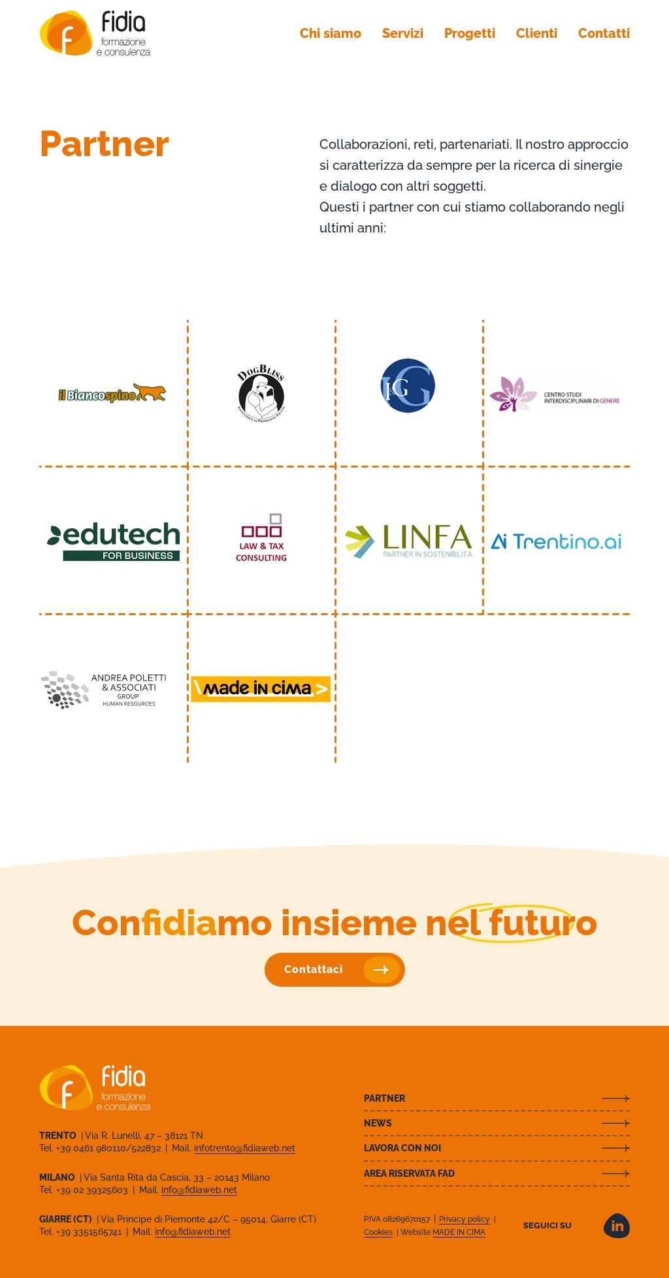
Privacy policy (464, 1219)
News (378, 1123)
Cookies (378, 1232)
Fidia (94, 33)
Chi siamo (330, 33)
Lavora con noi (402, 1148)
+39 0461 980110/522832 (109, 1148)
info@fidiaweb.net (199, 1190)
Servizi (402, 33)
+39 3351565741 (90, 1231)
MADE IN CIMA (458, 1232)
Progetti (469, 33)
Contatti (604, 33)
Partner (384, 1098)
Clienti (536, 33)
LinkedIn (617, 1226)
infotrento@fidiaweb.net (244, 1148)
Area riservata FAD (409, 1173)
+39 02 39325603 (93, 1190)
